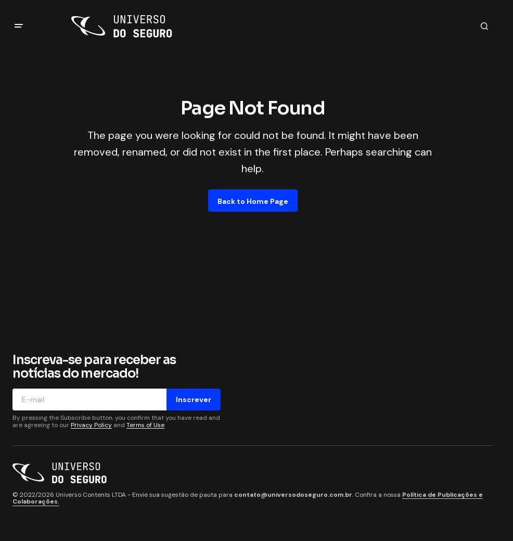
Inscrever (193, 399)
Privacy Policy (91, 425)
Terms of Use (145, 425)
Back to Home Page (252, 201)
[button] (18, 26)
